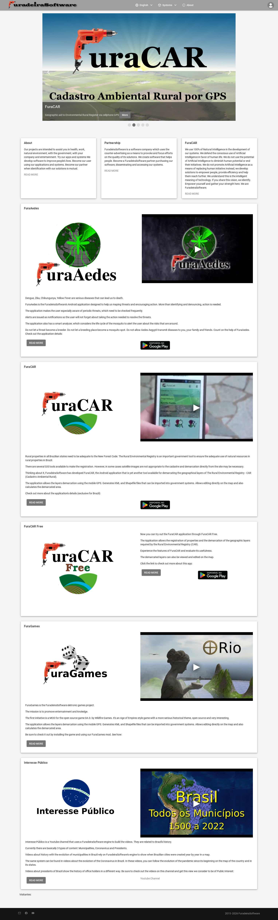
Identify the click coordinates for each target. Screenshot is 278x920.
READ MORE (31, 174)
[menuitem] (144, 5)
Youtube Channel (150, 878)
